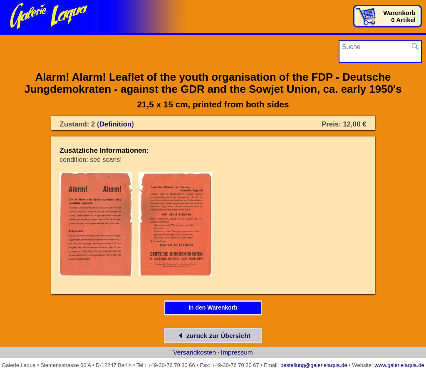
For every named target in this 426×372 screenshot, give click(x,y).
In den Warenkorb (213, 307)
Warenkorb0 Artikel (399, 16)
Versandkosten (194, 352)
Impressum (237, 352)
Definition (115, 124)
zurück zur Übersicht (213, 335)
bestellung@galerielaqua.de (313, 365)
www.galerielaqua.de (399, 365)
